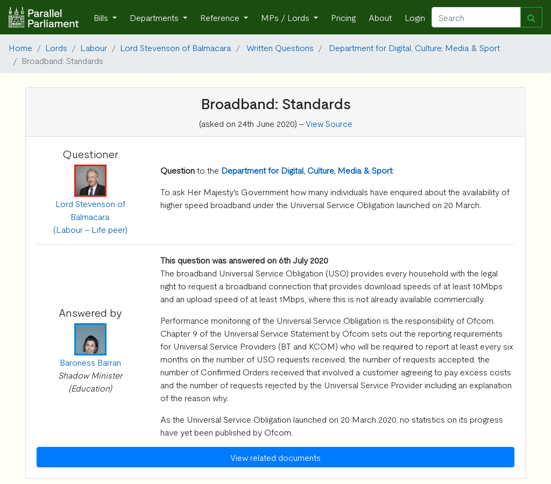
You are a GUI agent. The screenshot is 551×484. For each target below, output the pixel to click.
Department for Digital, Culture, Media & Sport (414, 47)
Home (20, 47)
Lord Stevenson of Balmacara (175, 47)
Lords (56, 47)
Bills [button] (102, 17)
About (380, 17)
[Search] (476, 17)
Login (415, 17)
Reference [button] (221, 17)
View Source (329, 123)
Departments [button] (155, 17)
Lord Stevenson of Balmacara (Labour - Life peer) (90, 216)
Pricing (343, 17)
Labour (93, 47)
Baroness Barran (90, 362)
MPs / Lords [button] (286, 17)
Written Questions (280, 47)
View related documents (275, 457)
